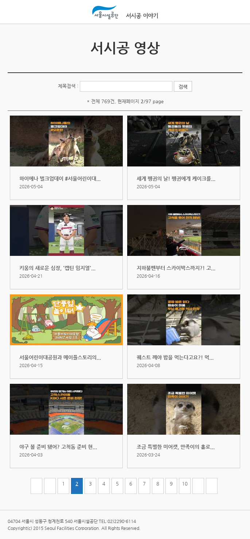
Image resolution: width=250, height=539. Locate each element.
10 (185, 483)
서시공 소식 (14, 44)
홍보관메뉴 (235, 12)
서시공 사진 (235, 44)
